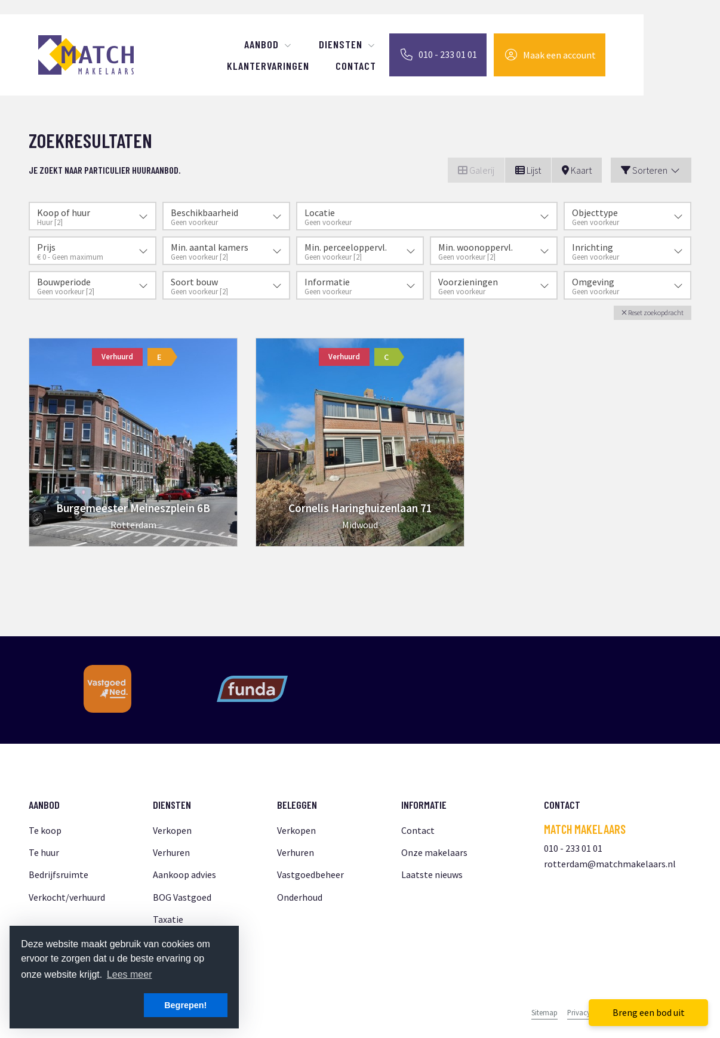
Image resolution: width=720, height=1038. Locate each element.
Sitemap (544, 1012)
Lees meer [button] (129, 974)
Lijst (528, 170)
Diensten (347, 44)
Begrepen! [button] (185, 1005)
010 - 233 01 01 (573, 848)
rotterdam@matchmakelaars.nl (610, 864)
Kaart (577, 170)
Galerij (476, 170)
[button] (652, 313)
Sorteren (651, 170)
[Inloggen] (549, 54)
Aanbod (268, 44)
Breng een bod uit (649, 1012)
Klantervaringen (268, 65)
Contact (356, 65)
